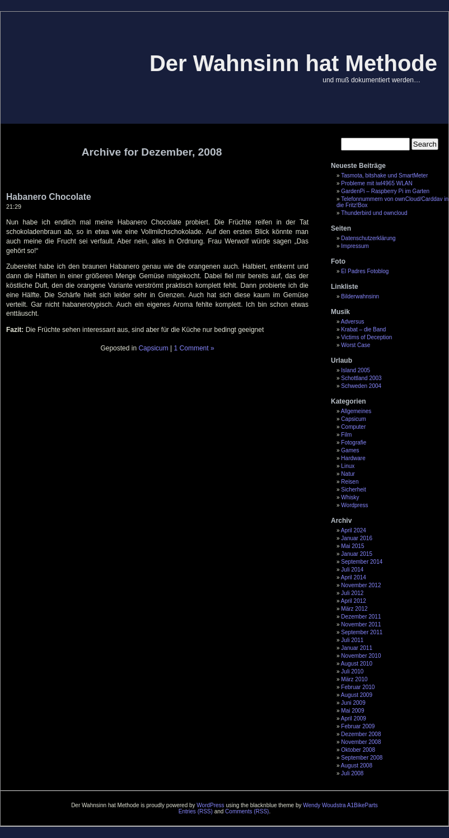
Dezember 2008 (361, 734)
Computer (353, 427)
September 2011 (361, 632)
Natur (347, 474)
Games (350, 450)
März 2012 (354, 609)
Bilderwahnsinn (360, 296)
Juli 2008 (352, 773)
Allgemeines (356, 411)
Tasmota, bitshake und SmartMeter (384, 175)
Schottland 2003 (361, 378)
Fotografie (353, 442)
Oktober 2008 (358, 750)
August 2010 (356, 664)
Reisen (349, 482)
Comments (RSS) (247, 811)
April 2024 (353, 530)
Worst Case (355, 345)
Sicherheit (353, 489)
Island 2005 (355, 370)
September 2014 (361, 562)
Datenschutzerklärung (368, 238)
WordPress (210, 805)
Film (346, 435)
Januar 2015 (356, 554)
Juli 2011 (352, 640)
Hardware (353, 458)
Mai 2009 (352, 711)
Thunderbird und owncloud (374, 213)
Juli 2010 (352, 671)
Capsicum (353, 419)
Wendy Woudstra (324, 805)
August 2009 (356, 695)
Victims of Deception (366, 337)
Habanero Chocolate (48, 197)
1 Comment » (194, 348)
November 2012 (361, 585)
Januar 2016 (356, 538)
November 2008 (361, 742)
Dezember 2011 (361, 617)
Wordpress (354, 505)
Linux (347, 466)
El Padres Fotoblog (365, 271)
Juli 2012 (352, 593)
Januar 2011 (356, 648)
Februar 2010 (358, 687)
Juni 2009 (353, 703)
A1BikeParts (362, 805)
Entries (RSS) (196, 811)
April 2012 (353, 601)
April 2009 (353, 718)
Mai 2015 (352, 546)
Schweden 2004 (361, 386)
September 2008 (361, 758)
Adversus (352, 322)
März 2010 (354, 679)
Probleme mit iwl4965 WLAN (376, 183)
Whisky (350, 497)
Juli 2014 (352, 570)
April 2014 (353, 577)
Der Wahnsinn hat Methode (293, 63)
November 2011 (361, 624)
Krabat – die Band (363, 329)
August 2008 (356, 765)
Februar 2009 (358, 726)
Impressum (354, 246)
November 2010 (361, 656)
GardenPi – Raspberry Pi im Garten (385, 191)
